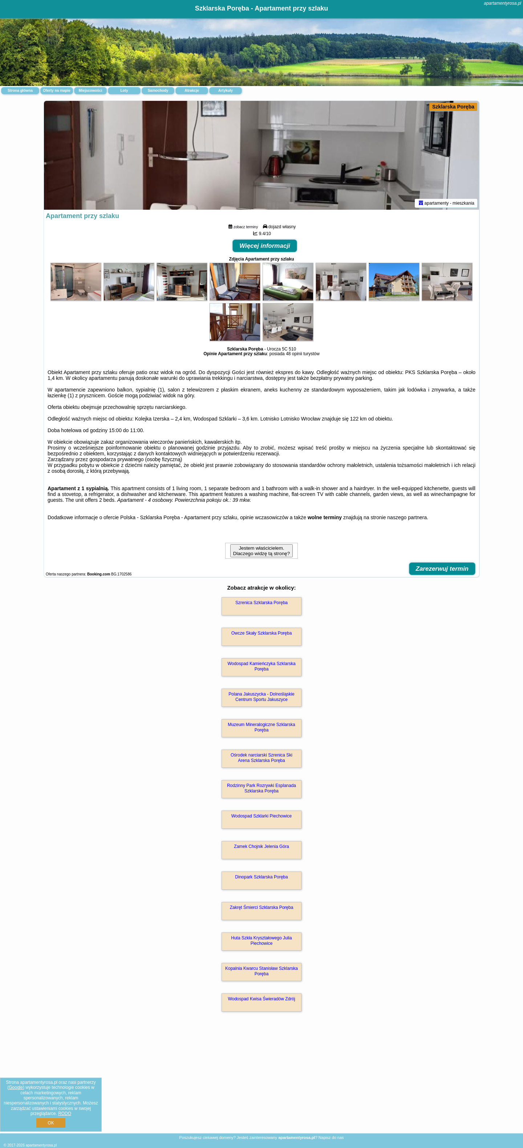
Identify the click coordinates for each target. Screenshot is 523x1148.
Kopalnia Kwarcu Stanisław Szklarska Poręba (261, 971)
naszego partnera (407, 517)
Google (16, 1087)
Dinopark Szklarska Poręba (261, 877)
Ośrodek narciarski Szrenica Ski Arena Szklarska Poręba (261, 758)
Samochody (158, 91)
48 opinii (294, 353)
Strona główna (20, 91)
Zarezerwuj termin (442, 568)
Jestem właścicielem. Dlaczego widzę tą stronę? (261, 550)
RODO (64, 1113)
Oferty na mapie (56, 91)
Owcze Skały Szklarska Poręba (261, 633)
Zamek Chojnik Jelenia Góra (261, 846)
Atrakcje (192, 91)
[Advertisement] (261, 1080)
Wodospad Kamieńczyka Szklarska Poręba (261, 666)
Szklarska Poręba (453, 107)
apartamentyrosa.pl (502, 3)
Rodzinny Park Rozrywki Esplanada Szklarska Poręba (261, 788)
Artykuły (225, 91)
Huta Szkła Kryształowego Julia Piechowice (261, 940)
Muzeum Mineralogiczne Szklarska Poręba (261, 727)
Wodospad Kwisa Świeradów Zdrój (261, 998)
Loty (124, 91)
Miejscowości (90, 91)
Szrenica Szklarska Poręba (261, 602)
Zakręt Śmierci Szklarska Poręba (261, 907)
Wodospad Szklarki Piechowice (261, 816)
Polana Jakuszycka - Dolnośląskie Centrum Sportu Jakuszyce (261, 697)
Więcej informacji (264, 245)
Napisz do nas (331, 1137)
